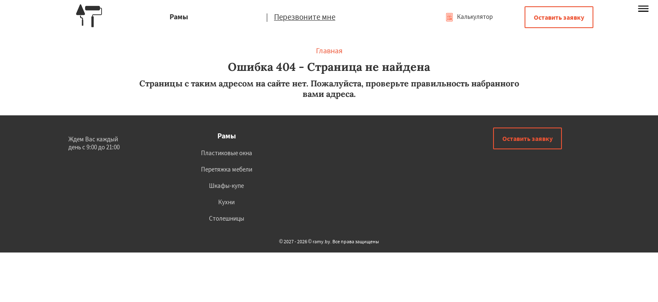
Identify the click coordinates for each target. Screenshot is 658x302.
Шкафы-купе (226, 186)
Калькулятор (469, 17)
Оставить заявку (559, 17)
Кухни (226, 202)
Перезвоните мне (304, 17)
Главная (329, 50)
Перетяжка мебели (226, 169)
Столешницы (226, 218)
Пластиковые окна (226, 153)
